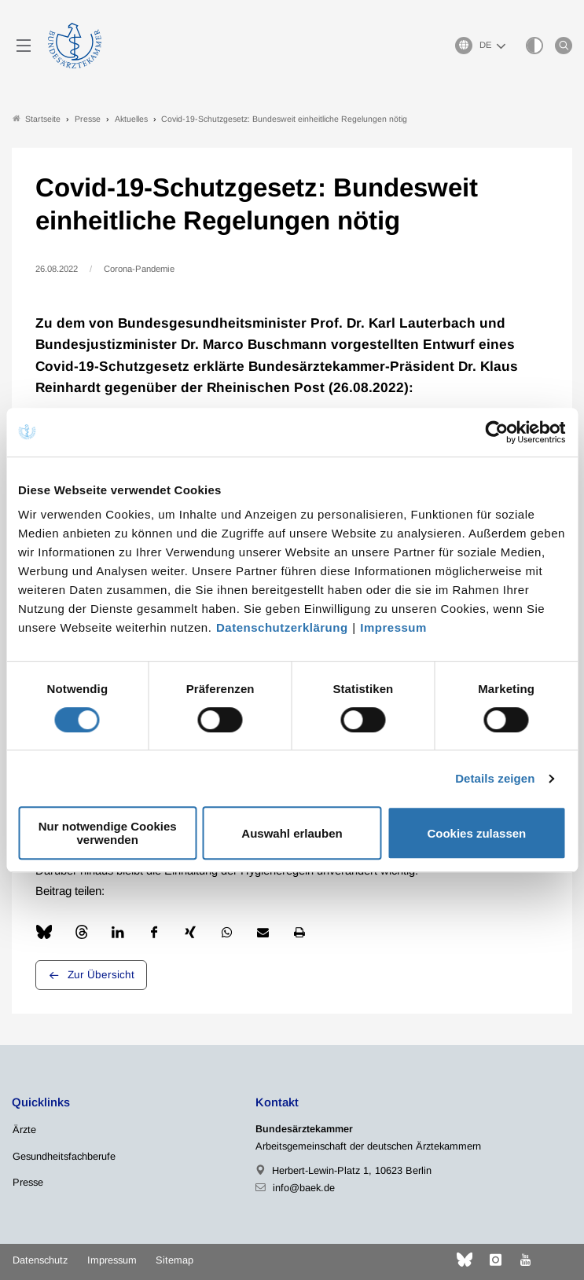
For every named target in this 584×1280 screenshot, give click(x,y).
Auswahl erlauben (291, 833)
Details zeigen (494, 778)
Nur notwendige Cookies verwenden (108, 833)
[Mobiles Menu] (23, 45)
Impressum (393, 627)
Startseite (37, 119)
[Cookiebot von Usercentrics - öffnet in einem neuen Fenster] (497, 432)
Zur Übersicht (101, 975)
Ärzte (24, 1129)
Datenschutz (40, 1260)
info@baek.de (304, 1188)
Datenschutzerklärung (282, 627)
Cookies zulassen (476, 833)
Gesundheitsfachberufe (64, 1156)
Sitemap (174, 1260)
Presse (28, 1182)
